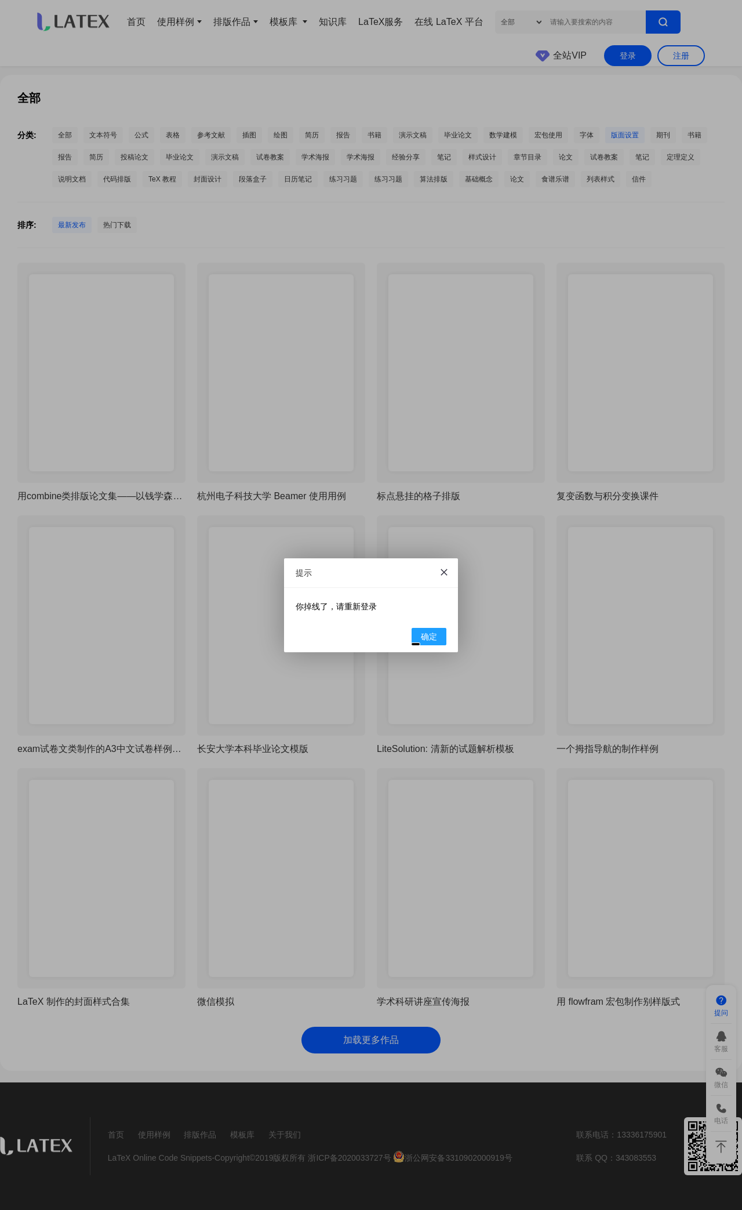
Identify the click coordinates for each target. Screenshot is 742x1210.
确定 (424, 638)
